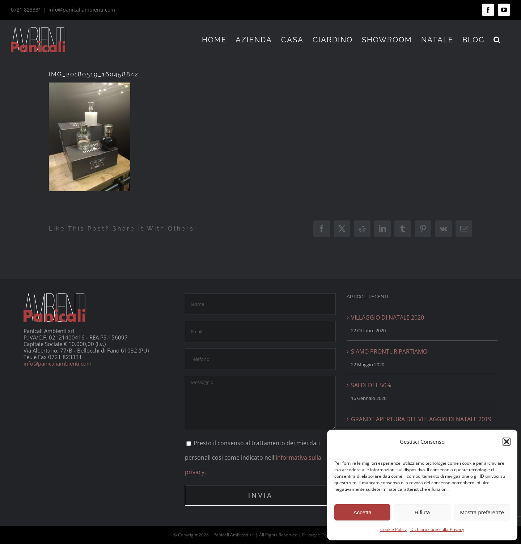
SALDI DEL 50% (371, 385)
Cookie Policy (393, 529)
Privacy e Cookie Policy (325, 535)
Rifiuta (422, 512)
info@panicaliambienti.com (81, 9)
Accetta (362, 512)
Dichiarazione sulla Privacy (437, 529)
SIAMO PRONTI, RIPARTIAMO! (390, 351)
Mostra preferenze (482, 512)
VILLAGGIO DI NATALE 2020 (387, 317)
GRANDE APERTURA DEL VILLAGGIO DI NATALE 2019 (421, 419)
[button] (506, 441)
